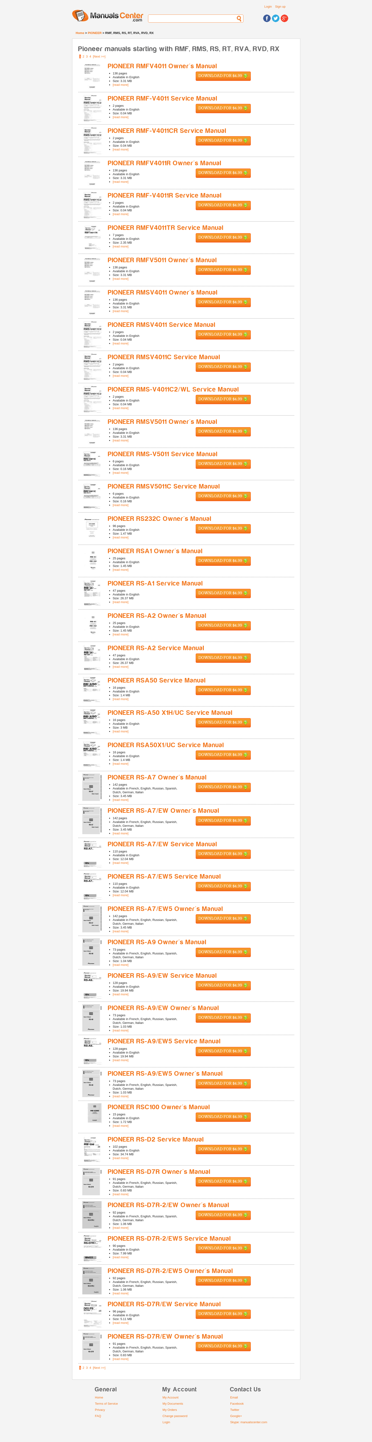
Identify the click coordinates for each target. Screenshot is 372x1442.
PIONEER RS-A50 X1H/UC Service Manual (170, 712)
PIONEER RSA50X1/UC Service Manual (166, 745)
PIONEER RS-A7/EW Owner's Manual (163, 810)
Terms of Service (106, 1403)
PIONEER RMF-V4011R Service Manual (165, 195)
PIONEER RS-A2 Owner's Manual (157, 615)
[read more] (120, 85)
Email (234, 1397)
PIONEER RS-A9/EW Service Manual (162, 975)
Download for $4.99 (223, 76)
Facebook (237, 1403)
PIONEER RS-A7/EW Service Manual (162, 844)
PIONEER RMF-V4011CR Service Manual (167, 131)
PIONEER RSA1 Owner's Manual (155, 551)
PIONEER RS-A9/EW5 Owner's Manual (165, 1073)
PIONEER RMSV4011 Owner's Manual (163, 292)
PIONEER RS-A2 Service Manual (156, 648)
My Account (170, 1397)
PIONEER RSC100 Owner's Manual (159, 1107)
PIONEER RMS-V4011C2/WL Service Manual (173, 389)
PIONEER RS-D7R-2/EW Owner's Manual (168, 1205)
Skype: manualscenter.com (248, 1422)
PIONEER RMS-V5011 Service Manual (163, 454)
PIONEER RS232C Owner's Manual (160, 519)
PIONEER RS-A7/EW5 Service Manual (164, 876)
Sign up (280, 6)
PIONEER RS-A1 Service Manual (155, 583)
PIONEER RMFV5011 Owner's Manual (162, 260)
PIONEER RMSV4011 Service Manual (162, 325)
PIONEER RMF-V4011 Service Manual (163, 98)
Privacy (100, 1410)
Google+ (236, 1416)
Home (80, 33)
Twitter (234, 1410)
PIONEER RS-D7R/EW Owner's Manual (165, 1336)
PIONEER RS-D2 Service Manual (156, 1139)
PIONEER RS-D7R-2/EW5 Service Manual (169, 1238)
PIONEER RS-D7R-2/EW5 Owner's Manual (170, 1271)
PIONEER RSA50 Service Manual (157, 680)
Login (268, 6)
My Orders (170, 1410)
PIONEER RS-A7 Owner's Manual (157, 777)
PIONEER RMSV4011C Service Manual (164, 357)
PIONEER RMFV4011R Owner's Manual (165, 163)
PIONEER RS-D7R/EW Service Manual (164, 1304)
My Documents (173, 1403)
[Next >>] (99, 56)
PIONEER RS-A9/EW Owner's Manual (163, 1008)
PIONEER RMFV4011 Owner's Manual (162, 66)
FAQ (98, 1416)
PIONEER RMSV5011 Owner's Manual (163, 422)
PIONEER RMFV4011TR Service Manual (166, 228)
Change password (175, 1416)
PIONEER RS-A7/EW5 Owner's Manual (165, 909)
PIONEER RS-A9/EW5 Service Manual (164, 1041)
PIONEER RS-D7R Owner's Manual (159, 1172)
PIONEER (95, 33)
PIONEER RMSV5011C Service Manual (164, 486)
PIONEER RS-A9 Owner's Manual (157, 942)
